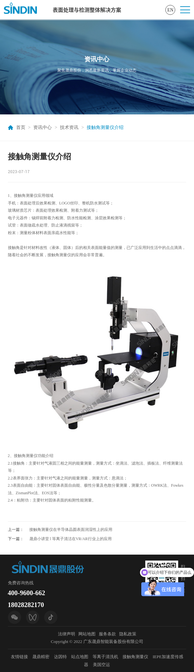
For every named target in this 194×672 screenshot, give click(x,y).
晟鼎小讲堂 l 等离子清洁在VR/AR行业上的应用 (70, 538)
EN (170, 10)
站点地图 (79, 656)
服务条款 (107, 633)
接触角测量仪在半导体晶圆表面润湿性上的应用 (70, 529)
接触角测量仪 (135, 656)
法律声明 (66, 633)
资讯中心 (42, 127)
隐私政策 (127, 633)
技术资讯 (69, 127)
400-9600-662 (26, 592)
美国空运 (101, 664)
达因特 (60, 656)
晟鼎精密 (40, 656)
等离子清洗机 (105, 656)
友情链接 (19, 656)
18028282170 (26, 604)
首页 (20, 127)
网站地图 (87, 633)
